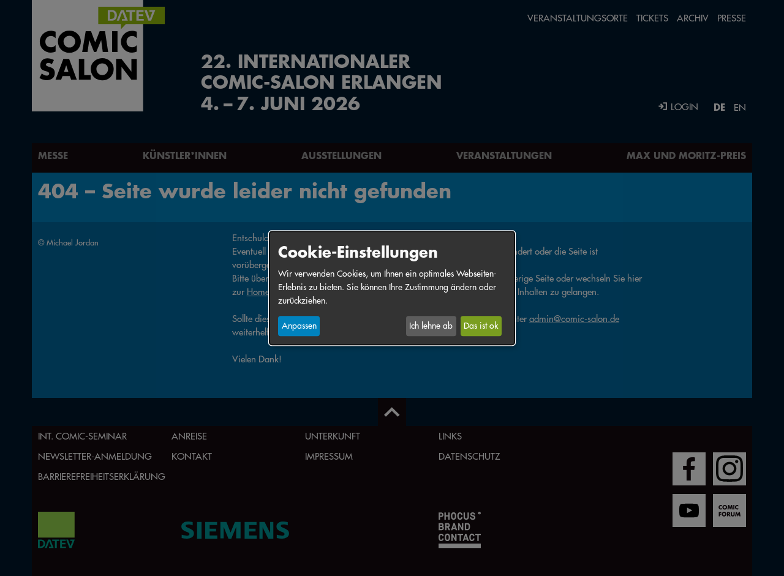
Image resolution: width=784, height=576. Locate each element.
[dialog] (392, 288)
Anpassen (299, 326)
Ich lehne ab (431, 326)
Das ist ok (481, 326)
